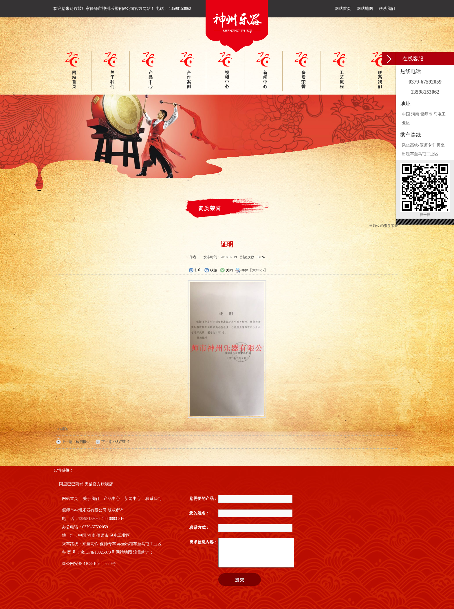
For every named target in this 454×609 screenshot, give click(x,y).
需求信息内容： (203, 542)
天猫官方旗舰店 (99, 484)
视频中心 (227, 80)
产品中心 (151, 80)
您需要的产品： (203, 498)
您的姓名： (199, 513)
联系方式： (199, 527)
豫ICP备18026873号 (97, 552)
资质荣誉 (303, 80)
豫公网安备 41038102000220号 (89, 563)
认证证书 (122, 442)
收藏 (210, 270)
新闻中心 (265, 80)
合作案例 (189, 80)
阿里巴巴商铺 (71, 484)
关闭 (226, 270)
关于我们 (112, 80)
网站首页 (343, 8)
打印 (195, 270)
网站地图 (365, 8)
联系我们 (387, 8)
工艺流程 (342, 80)
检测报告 (83, 442)
